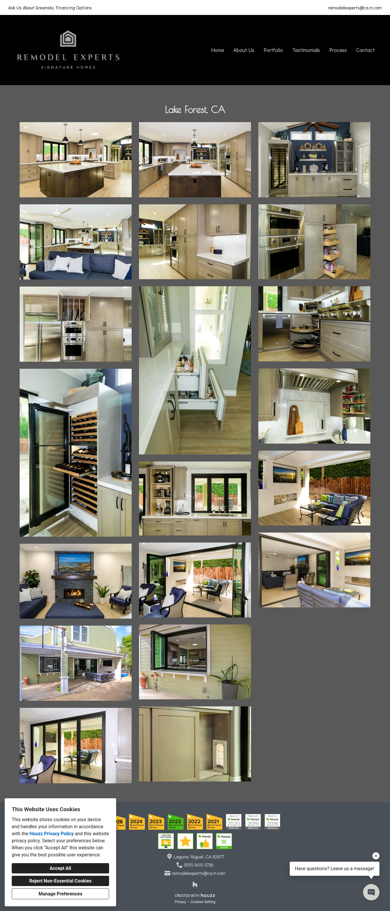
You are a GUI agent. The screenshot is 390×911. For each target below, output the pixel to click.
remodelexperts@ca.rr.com (355, 7)
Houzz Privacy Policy (51, 833)
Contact (365, 49)
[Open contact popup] (371, 892)
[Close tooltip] (375, 855)
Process (338, 49)
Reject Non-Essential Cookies (60, 881)
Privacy (180, 902)
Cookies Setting (203, 902)
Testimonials (306, 49)
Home (217, 49)
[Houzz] (195, 884)
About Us (243, 49)
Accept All (60, 868)
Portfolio (273, 49)
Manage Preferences (60, 894)
